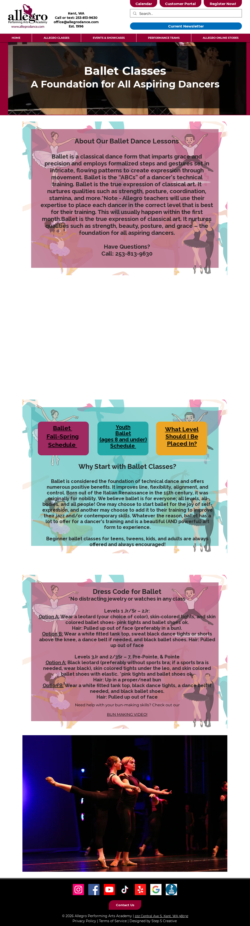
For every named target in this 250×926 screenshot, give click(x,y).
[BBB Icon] (171, 889)
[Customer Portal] (180, 3)
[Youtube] (109, 889)
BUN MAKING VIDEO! (127, 714)
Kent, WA (76, 13)
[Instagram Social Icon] (78, 889)
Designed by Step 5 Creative (153, 921)
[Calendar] (143, 3)
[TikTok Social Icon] (124, 889)
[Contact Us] (125, 905)
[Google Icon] (155, 889)
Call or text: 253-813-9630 (76, 18)
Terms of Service (113, 921)
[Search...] (185, 13)
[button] (56, 38)
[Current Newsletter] (186, 26)
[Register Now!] (223, 3)
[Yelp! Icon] (140, 889)
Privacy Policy (84, 921)
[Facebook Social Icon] (93, 889)
